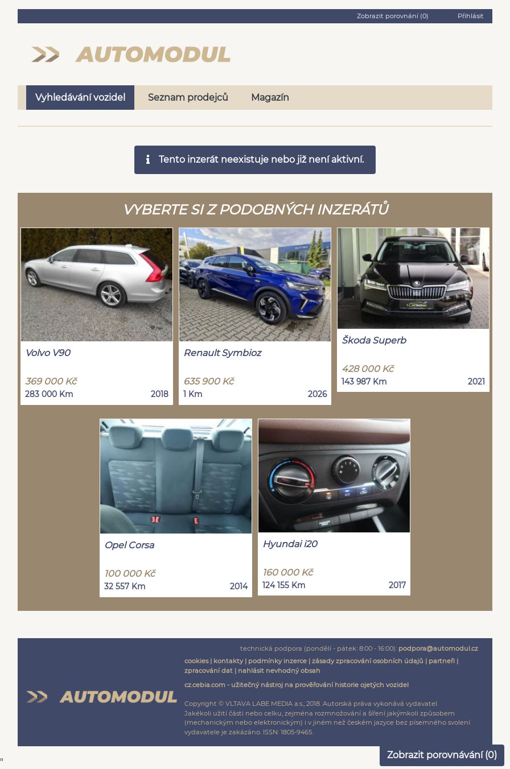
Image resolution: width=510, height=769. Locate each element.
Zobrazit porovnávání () (442, 755)
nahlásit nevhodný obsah (279, 671)
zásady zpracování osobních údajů (367, 661)
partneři (442, 661)
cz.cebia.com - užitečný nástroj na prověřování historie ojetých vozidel (296, 685)
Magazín (270, 97)
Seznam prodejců (188, 97)
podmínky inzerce (277, 661)
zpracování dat (208, 671)
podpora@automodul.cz (438, 648)
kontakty (228, 661)
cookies (196, 661)
